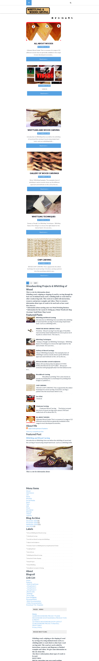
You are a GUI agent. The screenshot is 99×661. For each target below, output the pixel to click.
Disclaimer (16, 361)
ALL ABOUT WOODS (31, 37)
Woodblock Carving (30, 222)
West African (17, 403)
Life (14, 346)
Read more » (31, 53)
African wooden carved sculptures (35, 212)
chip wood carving (19, 387)
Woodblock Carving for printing (22, 419)
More (15, 359)
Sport (15, 353)
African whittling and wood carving (23, 384)
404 (14, 357)
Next (22, 146)
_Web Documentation (20, 452)
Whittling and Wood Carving (30, 81)
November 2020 (18, 374)
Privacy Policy (37, 478)
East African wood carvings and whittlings (25, 390)
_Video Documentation (21, 454)
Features (16, 433)
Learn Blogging (18, 448)
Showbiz (16, 350)
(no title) (26, 241)
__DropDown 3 (18, 441)
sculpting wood (18, 400)
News (15, 348)
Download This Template (21, 456)
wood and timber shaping (21, 409)
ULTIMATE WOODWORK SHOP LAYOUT (47, 473)
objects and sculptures (20, 393)
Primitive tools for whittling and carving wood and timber (30, 397)
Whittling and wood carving (21, 406)
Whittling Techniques (31, 125)
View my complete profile (22, 274)
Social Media (17, 351)
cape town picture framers (25, 271)
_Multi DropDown (19, 435)
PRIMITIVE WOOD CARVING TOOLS (35, 183)
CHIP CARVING (68, 125)
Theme (15, 365)
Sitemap (16, 363)
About (15, 342)
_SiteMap (16, 445)
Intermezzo (17, 344)
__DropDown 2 (18, 439)
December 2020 (18, 372)
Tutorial (16, 367)
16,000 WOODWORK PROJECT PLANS (46, 467)
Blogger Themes (48, 658)
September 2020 (19, 376)
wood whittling (18, 416)
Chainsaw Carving (29, 251)
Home (15, 431)
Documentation (18, 450)
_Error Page (17, 447)
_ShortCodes (17, 443)
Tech (14, 355)
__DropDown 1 (18, 437)
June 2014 (16, 377)
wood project (17, 412)
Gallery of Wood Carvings (68, 81)
